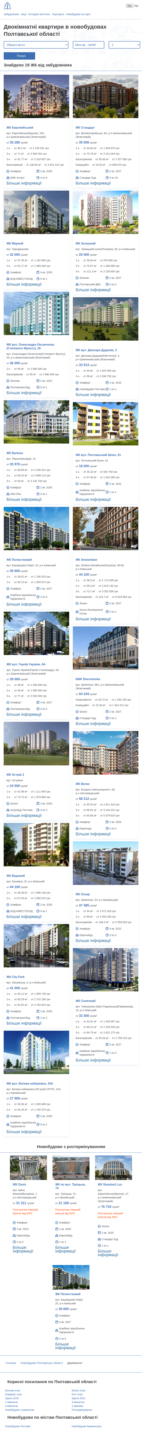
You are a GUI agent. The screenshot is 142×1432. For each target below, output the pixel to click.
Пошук (21, 55)
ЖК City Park (15, 976)
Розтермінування (82, 1409)
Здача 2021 (78, 1398)
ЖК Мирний (14, 243)
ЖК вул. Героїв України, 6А (25, 664)
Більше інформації (24, 183)
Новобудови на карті (78, 14)
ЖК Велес (83, 783)
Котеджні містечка (39, 14)
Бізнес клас (78, 1390)
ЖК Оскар (83, 894)
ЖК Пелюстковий (19, 559)
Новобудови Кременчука (86, 1426)
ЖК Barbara (14, 453)
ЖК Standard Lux (110, 1184)
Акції (23, 14)
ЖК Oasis (19, 1184)
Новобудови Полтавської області (42, 1362)
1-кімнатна (11, 1402)
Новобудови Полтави (18, 1426)
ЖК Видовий (15, 875)
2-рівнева (77, 1406)
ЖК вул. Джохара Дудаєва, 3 (96, 350)
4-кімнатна (11, 1406)
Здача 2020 (12, 1398)
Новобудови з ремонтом (19, 1409)
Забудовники (11, 14)
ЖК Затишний (86, 243)
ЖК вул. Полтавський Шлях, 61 (98, 454)
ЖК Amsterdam (86, 559)
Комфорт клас (13, 1394)
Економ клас (12, 1390)
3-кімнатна (78, 1402)
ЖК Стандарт (85, 127)
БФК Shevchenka (88, 679)
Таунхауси (58, 14)
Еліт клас (77, 1394)
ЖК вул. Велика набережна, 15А (29, 1083)
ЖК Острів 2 (15, 774)
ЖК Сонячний (86, 1000)
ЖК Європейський (19, 127)
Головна (11, 1362)
